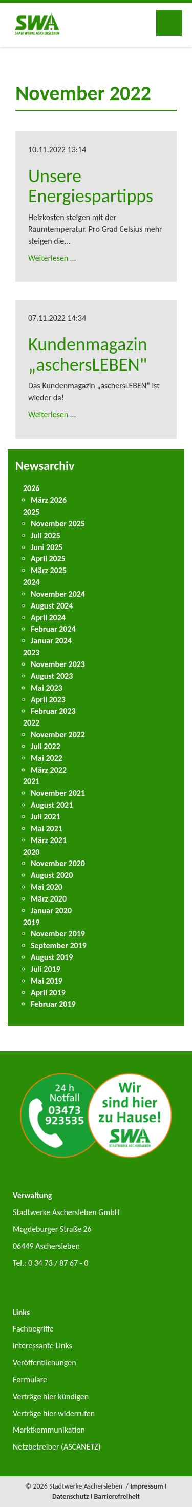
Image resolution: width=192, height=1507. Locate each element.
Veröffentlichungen (44, 1362)
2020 (31, 852)
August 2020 (52, 875)
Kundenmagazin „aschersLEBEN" (87, 354)
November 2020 (58, 863)
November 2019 (58, 933)
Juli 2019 (45, 969)
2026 (31, 488)
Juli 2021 (45, 816)
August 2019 (52, 957)
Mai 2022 (46, 758)
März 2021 (49, 840)
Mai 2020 (46, 887)
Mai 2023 (46, 688)
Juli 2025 (45, 535)
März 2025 (49, 570)
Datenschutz (70, 1496)
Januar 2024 (51, 640)
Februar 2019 (53, 1004)
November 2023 (58, 664)
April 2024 (48, 617)
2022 (31, 723)
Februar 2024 (53, 629)
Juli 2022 (45, 746)
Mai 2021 (46, 828)
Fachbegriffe (33, 1329)
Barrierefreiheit (117, 1496)
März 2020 (49, 899)
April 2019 (48, 992)
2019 (31, 922)
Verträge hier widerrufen (54, 1413)
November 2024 (58, 594)
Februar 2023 (53, 711)
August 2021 (52, 805)
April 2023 (48, 699)
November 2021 (58, 793)
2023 (31, 652)
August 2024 (52, 606)
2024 (31, 582)
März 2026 (49, 500)
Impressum (146, 1486)
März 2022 (49, 770)
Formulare (30, 1379)
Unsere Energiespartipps (90, 186)
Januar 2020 (51, 910)
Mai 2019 (46, 981)
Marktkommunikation (49, 1430)
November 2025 (58, 524)
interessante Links (42, 1346)
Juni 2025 (46, 547)
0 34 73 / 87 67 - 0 (58, 1263)
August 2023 (52, 676)
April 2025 (48, 558)
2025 (31, 512)
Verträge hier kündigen (51, 1396)
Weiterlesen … (52, 258)
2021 (31, 781)
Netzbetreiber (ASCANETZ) (57, 1447)
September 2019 (59, 945)
